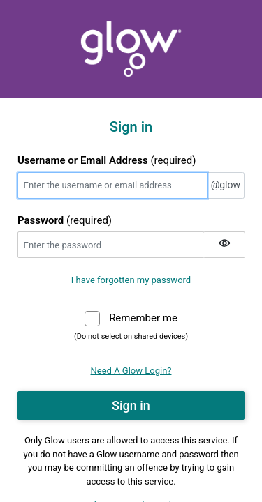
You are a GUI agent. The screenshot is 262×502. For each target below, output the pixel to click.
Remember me (143, 317)
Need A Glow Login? (131, 370)
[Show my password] (224, 244)
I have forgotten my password (131, 280)
